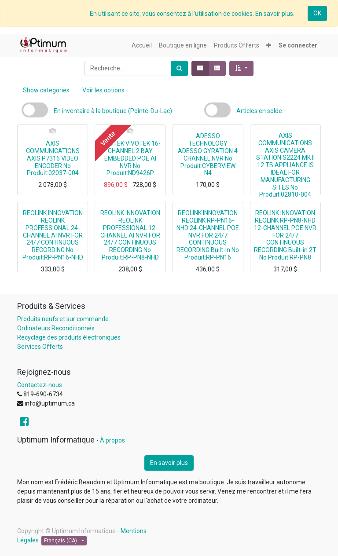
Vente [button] (108, 138)
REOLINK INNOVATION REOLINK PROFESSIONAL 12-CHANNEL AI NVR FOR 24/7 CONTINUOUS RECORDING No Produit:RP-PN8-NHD (130, 235)
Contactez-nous (39, 384)
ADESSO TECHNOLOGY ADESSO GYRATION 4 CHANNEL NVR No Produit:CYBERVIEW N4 (208, 154)
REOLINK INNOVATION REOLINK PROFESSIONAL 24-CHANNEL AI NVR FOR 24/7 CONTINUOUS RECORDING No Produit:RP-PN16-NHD (52, 235)
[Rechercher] (179, 68)
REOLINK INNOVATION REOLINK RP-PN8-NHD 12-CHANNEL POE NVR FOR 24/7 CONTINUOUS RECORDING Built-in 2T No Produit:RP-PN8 (285, 235)
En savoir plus (169, 462)
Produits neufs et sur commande (63, 318)
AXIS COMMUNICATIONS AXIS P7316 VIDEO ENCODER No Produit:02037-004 (53, 158)
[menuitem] (141, 45)
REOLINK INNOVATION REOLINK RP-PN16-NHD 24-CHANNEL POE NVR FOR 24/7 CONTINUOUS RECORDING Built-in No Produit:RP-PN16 (207, 235)
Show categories (46, 90)
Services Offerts (40, 346)
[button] (269, 45)
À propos (112, 440)
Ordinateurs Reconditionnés (56, 328)
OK (317, 13)
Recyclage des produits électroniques (69, 337)
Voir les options (103, 90)
